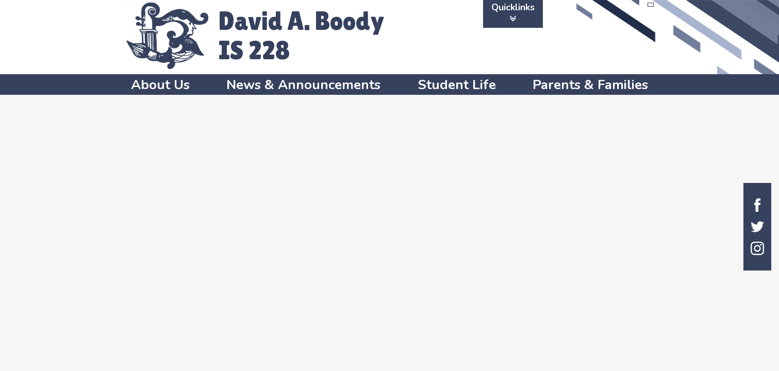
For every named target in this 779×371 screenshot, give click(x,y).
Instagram (757, 248)
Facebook (757, 205)
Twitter (757, 226)
